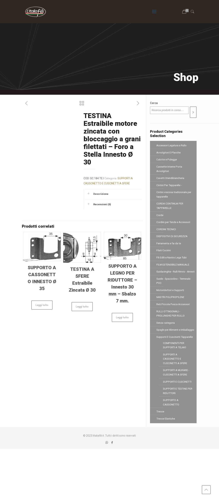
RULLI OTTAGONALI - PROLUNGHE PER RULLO (171, 336)
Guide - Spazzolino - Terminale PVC (175, 300)
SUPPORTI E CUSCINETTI (170, 424)
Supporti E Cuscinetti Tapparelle (169, 369)
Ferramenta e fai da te (170, 253)
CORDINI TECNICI (166, 238)
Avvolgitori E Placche (169, 153)
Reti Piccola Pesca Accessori (173, 325)
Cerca (154, 103)
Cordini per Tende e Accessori (174, 230)
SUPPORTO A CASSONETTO (172, 449)
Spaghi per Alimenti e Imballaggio (169, 356)
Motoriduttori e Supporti (171, 310)
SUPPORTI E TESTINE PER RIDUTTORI (176, 437)
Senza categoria (166, 345)
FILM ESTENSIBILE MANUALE (174, 276)
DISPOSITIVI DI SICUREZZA (172, 245)
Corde (160, 222)
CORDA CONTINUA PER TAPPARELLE (170, 212)
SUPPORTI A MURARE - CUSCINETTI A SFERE (177, 411)
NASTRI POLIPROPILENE (171, 317)
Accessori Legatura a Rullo (172, 145)
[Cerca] (193, 112)
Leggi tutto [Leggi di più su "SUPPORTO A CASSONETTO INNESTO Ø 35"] (42, 304)
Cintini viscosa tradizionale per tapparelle (174, 200)
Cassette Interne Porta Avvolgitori (170, 171)
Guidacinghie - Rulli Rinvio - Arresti (172, 287)
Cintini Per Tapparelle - (170, 189)
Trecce (160, 459)
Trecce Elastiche (166, 467)
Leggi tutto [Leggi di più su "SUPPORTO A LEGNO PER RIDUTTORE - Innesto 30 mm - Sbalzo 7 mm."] (122, 317)
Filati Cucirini (163, 261)
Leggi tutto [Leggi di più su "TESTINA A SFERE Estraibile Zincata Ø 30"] (82, 306)
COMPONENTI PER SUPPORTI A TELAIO (175, 381)
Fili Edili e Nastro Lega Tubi (172, 269)
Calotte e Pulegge (167, 161)
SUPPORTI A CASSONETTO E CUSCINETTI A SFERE (176, 396)
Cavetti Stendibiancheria (171, 181)
